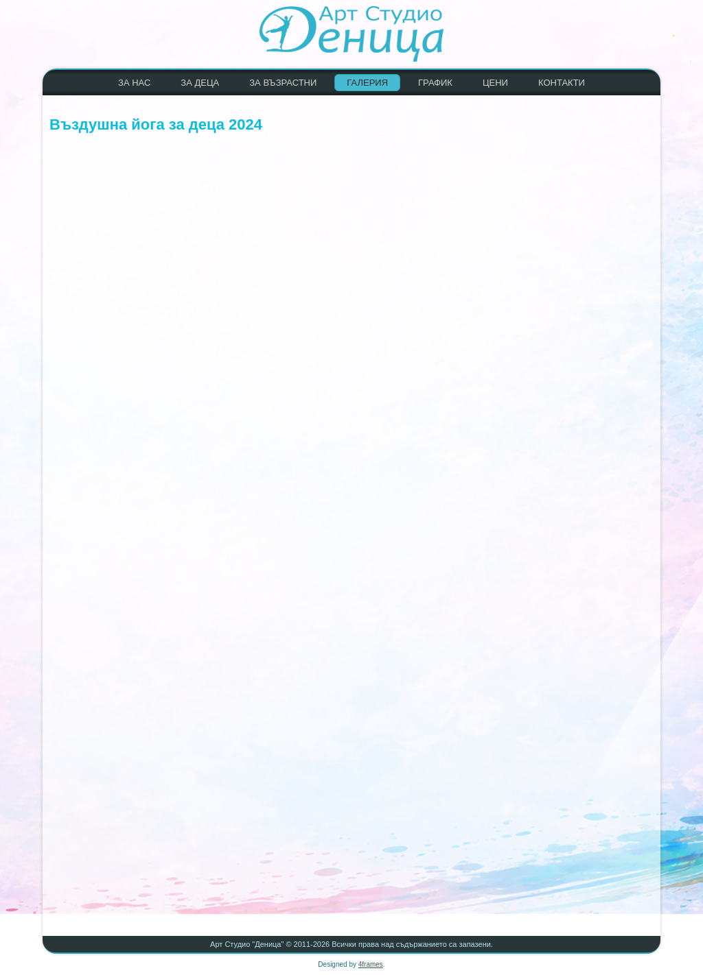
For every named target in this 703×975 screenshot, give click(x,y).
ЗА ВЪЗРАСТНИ (282, 82)
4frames (370, 964)
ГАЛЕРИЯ (367, 82)
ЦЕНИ (495, 82)
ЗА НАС (134, 82)
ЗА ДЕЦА (200, 82)
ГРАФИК (435, 82)
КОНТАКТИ (561, 82)
